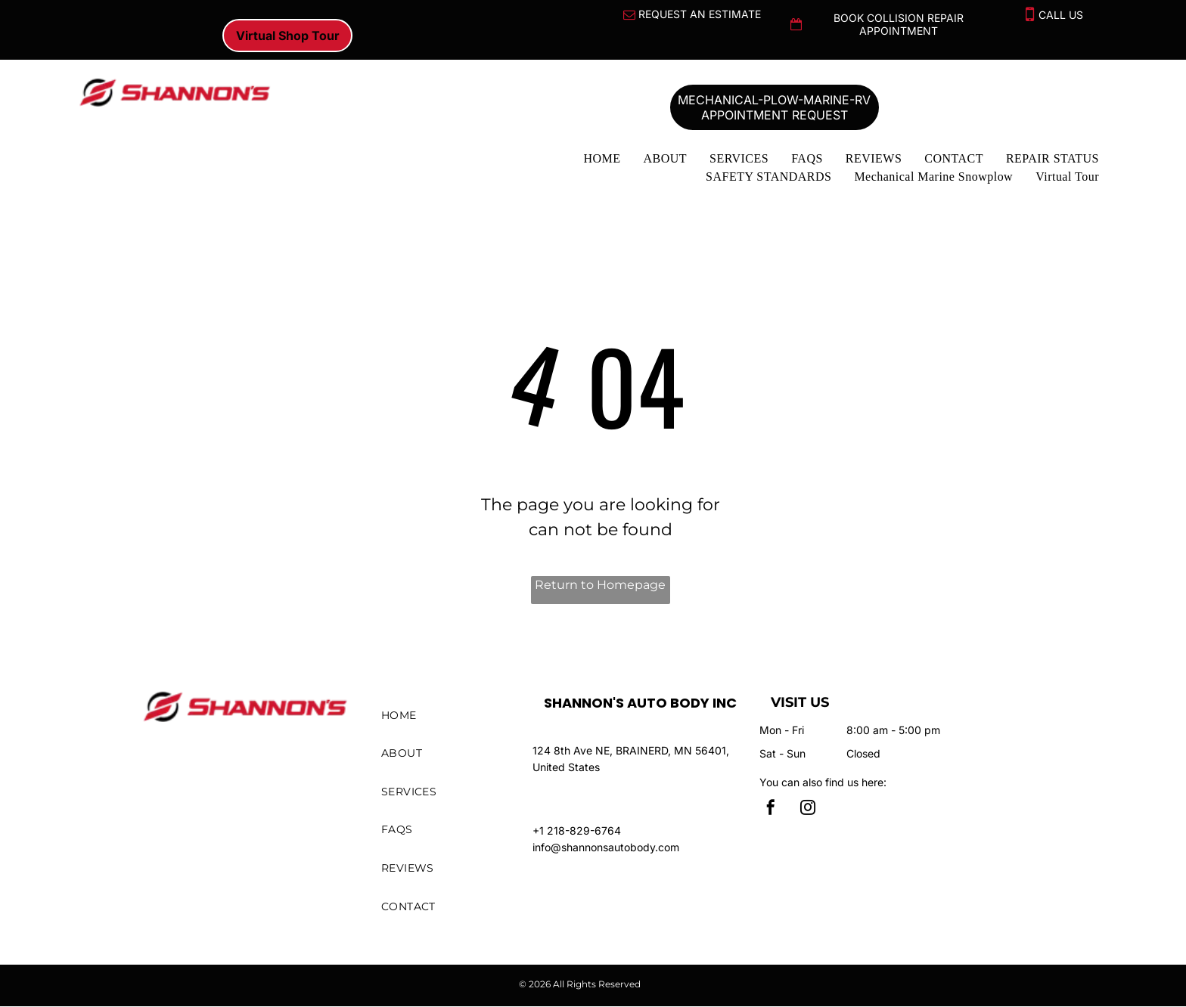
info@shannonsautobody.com (605, 847)
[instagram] (807, 809)
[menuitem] (602, 159)
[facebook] (770, 809)
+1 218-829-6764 (576, 830)
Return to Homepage (600, 585)
